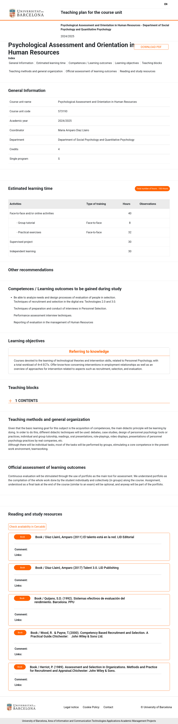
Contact (108, 707)
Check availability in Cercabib (27, 526)
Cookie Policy (91, 707)
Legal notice (71, 707)
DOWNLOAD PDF (151, 47)
